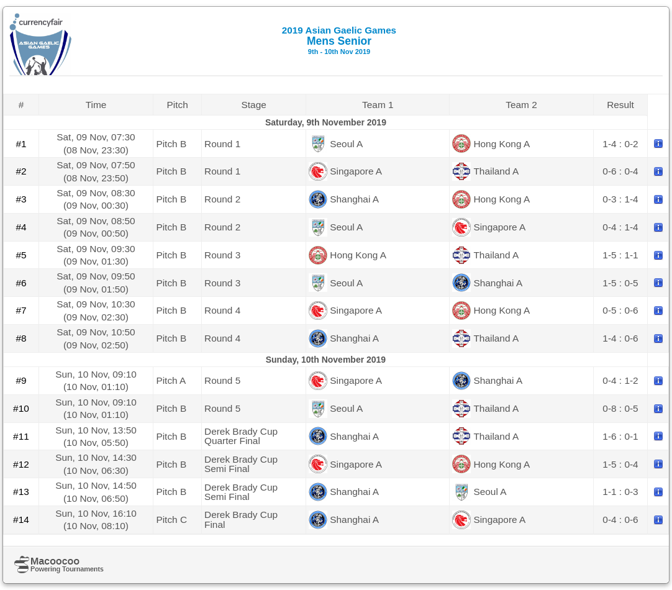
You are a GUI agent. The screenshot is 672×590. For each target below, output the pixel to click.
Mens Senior (339, 40)
